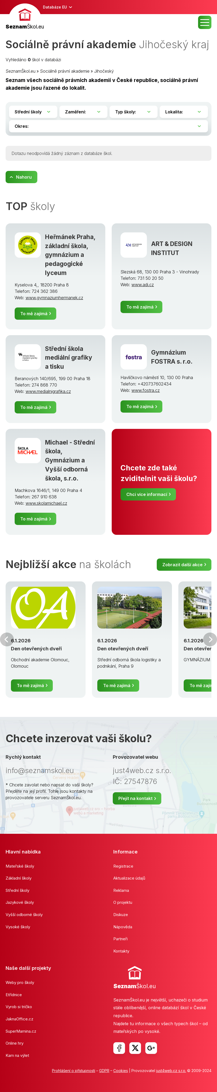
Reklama (121, 890)
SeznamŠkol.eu (20, 71)
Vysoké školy (18, 926)
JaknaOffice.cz (19, 1018)
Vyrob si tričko (19, 1006)
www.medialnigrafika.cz (48, 391)
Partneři (120, 938)
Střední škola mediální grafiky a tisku (68, 357)
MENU (204, 22)
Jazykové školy (20, 902)
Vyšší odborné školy (24, 914)
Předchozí (7, 639)
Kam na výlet (17, 1055)
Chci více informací (146, 494)
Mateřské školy (20, 866)
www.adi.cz (142, 284)
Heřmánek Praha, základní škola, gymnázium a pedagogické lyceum (70, 255)
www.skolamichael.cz (46, 503)
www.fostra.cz (145, 390)
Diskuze (120, 914)
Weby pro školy (20, 982)
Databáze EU (55, 7)
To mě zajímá (33, 313)
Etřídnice (14, 994)
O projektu (122, 902)
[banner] (25, 17)
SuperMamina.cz (21, 1031)
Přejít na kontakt (135, 798)
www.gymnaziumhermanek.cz (54, 297)
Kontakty (121, 951)
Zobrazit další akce (182, 564)
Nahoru (24, 177)
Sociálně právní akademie (65, 71)
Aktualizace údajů (129, 878)
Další (210, 639)
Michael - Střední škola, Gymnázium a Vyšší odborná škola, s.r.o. (70, 460)
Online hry (14, 1043)
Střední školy (17, 890)
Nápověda (122, 926)
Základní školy (18, 878)
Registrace (123, 866)
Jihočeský (104, 71)
